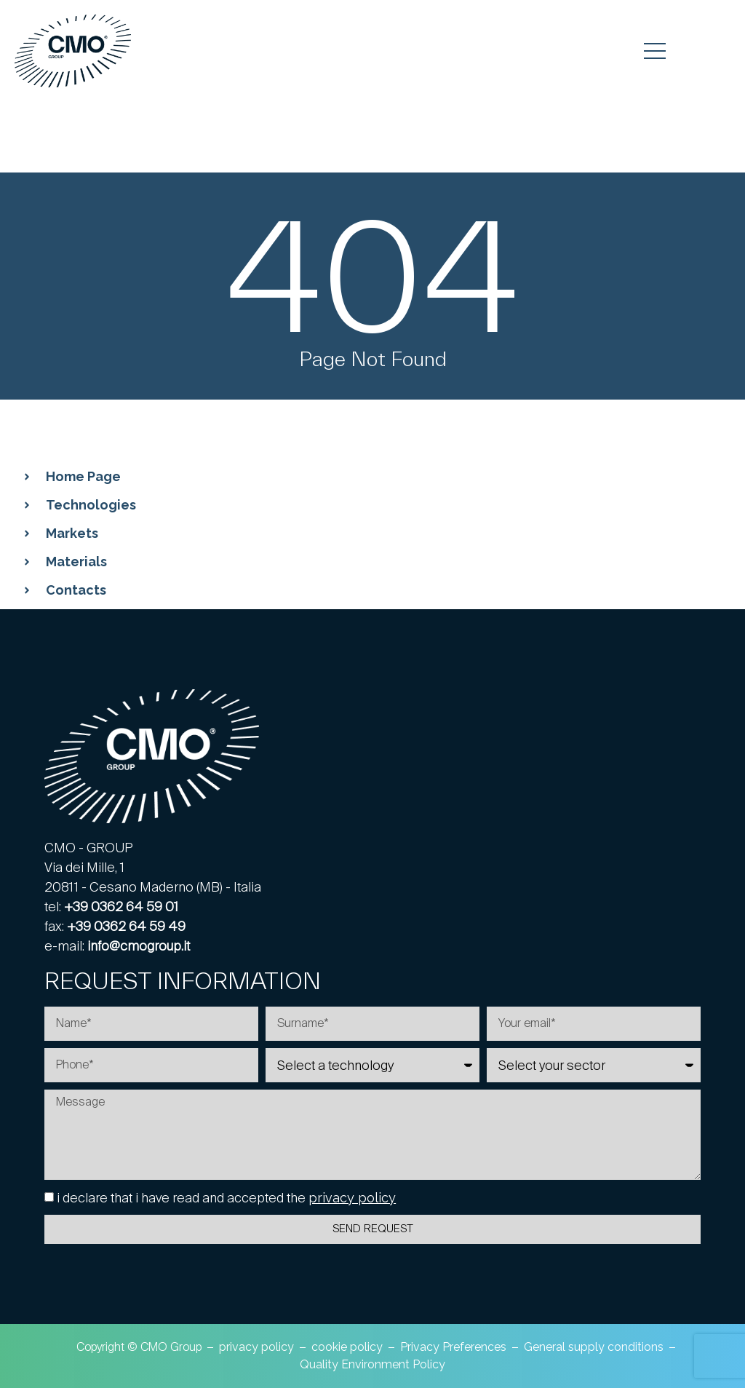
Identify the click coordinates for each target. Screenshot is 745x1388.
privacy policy (352, 1197)
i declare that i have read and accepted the (226, 1197)
